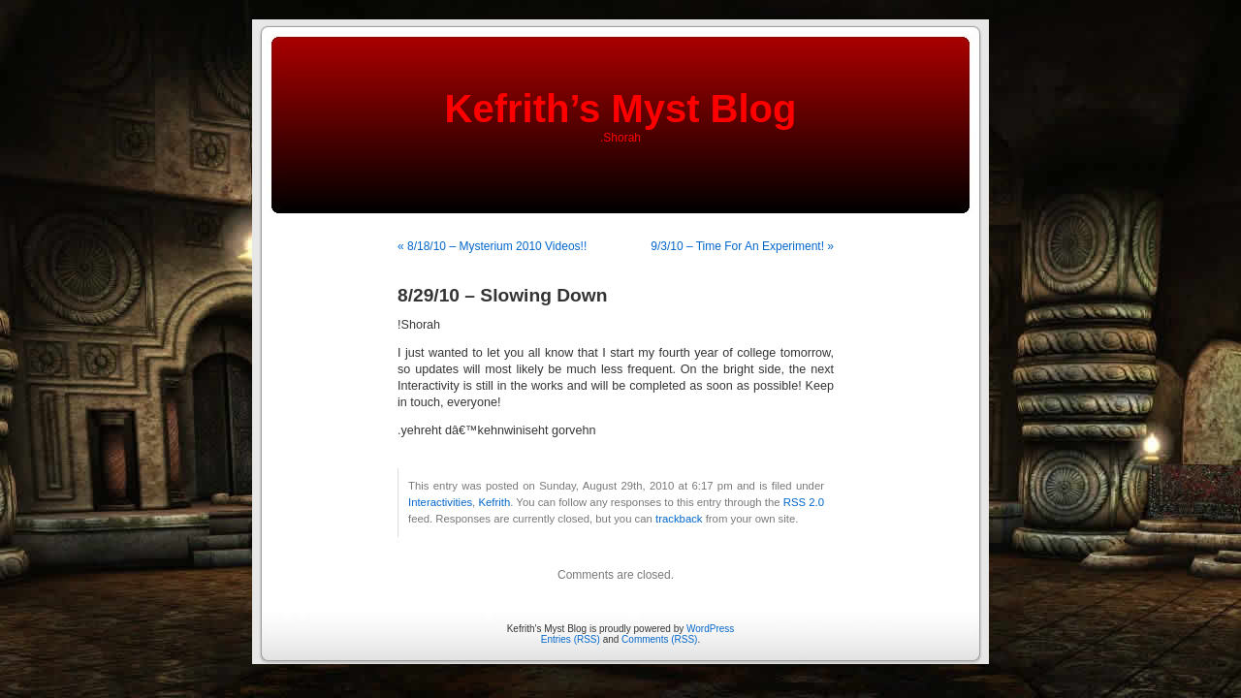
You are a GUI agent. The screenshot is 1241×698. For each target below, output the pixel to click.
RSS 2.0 (803, 502)
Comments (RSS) (659, 639)
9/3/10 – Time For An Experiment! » (742, 246)
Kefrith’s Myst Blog (621, 108)
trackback (678, 518)
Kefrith (494, 502)
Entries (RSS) (570, 639)
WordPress (710, 628)
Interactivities (440, 502)
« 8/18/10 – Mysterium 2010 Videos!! (492, 246)
